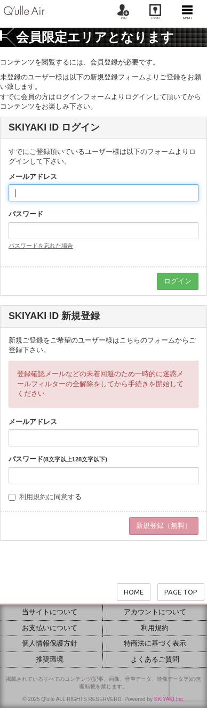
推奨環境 (49, 659)
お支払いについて (49, 628)
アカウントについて (155, 612)
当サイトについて (49, 612)
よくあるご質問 (155, 659)
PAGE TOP (180, 592)
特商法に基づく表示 (155, 643)
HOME (134, 592)
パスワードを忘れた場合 (41, 245)
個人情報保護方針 (49, 643)
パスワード (26, 214)
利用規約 (33, 497)
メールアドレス (33, 177)
